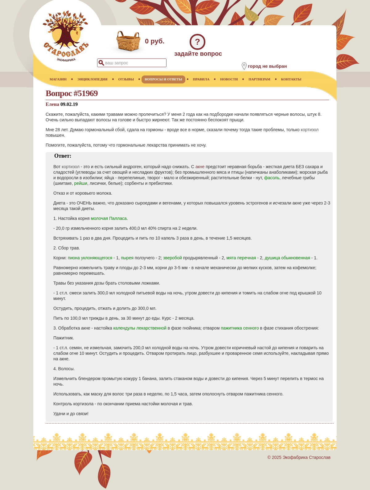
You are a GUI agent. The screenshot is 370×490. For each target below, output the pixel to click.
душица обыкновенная (287, 257)
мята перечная (241, 257)
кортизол (310, 129)
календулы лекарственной (139, 328)
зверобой (172, 257)
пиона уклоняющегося (90, 257)
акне (199, 166)
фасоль (271, 177)
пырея (127, 257)
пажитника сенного (240, 328)
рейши (80, 183)
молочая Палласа (109, 218)
